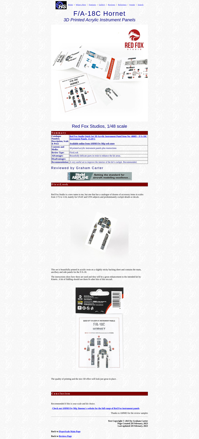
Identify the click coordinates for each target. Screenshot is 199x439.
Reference (122, 5)
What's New (81, 5)
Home (70, 5)
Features (92, 5)
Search (140, 5)
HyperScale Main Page (69, 431)
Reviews (111, 5)
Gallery (102, 5)
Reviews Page (65, 436)
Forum (132, 5)
